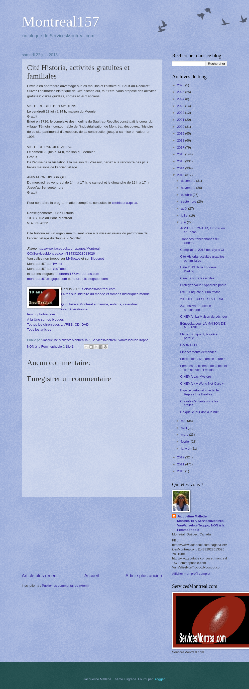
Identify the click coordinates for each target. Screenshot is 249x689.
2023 (181, 106)
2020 (181, 127)
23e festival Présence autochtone (195, 307)
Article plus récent (40, 575)
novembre (188, 188)
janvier (186, 448)
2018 (181, 140)
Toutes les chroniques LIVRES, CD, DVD (58, 324)
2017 (181, 147)
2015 (181, 161)
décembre (188, 181)
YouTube (59, 269)
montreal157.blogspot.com (47, 279)
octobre (187, 195)
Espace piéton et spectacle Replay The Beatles (199, 392)
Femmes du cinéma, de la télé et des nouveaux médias (203, 367)
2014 (181, 168)
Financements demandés (198, 352)
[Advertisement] (92, 535)
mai (184, 421)
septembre (189, 201)
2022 (181, 113)
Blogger (159, 679)
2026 (181, 85)
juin (184, 222)
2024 (181, 99)
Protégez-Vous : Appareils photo (203, 285)
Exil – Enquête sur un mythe (200, 292)
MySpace (73, 258)
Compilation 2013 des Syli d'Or (202, 250)
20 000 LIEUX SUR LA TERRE (202, 299)
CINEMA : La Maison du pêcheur (203, 316)
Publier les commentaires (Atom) (65, 585)
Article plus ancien (144, 575)
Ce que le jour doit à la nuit (199, 412)
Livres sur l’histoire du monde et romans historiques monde (105, 294)
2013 (181, 175)
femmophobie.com (41, 314)
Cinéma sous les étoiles (197, 278)
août (184, 208)
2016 (181, 154)
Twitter (57, 264)
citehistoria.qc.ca (124, 203)
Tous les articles (39, 329)
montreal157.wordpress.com (77, 274)
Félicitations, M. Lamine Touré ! (202, 359)
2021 (181, 120)
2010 (181, 471)
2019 (181, 133)
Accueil (91, 575)
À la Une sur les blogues (45, 319)
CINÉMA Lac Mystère (195, 376)
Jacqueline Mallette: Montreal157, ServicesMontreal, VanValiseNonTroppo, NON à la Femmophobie (201, 523)
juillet (185, 215)
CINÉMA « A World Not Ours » (202, 383)
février (186, 441)
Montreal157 (60, 21)
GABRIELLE (189, 345)
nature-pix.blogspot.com (90, 279)
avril (184, 428)
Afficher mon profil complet (191, 573)
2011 (181, 464)
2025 (181, 92)
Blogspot (97, 258)
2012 (181, 457)
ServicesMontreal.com (98, 289)
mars (185, 434)
